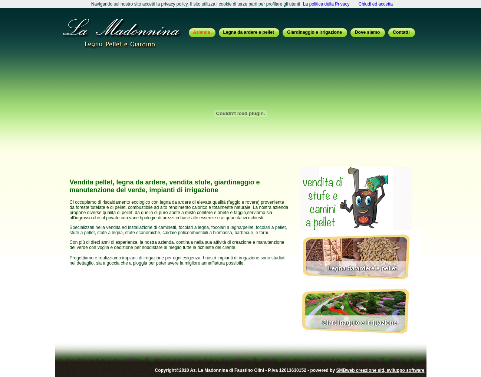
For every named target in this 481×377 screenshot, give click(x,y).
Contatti (401, 32)
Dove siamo (367, 32)
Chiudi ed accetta (376, 4)
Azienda (201, 32)
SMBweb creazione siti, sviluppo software (380, 370)
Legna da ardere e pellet (248, 32)
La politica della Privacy (326, 4)
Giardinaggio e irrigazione (314, 32)
